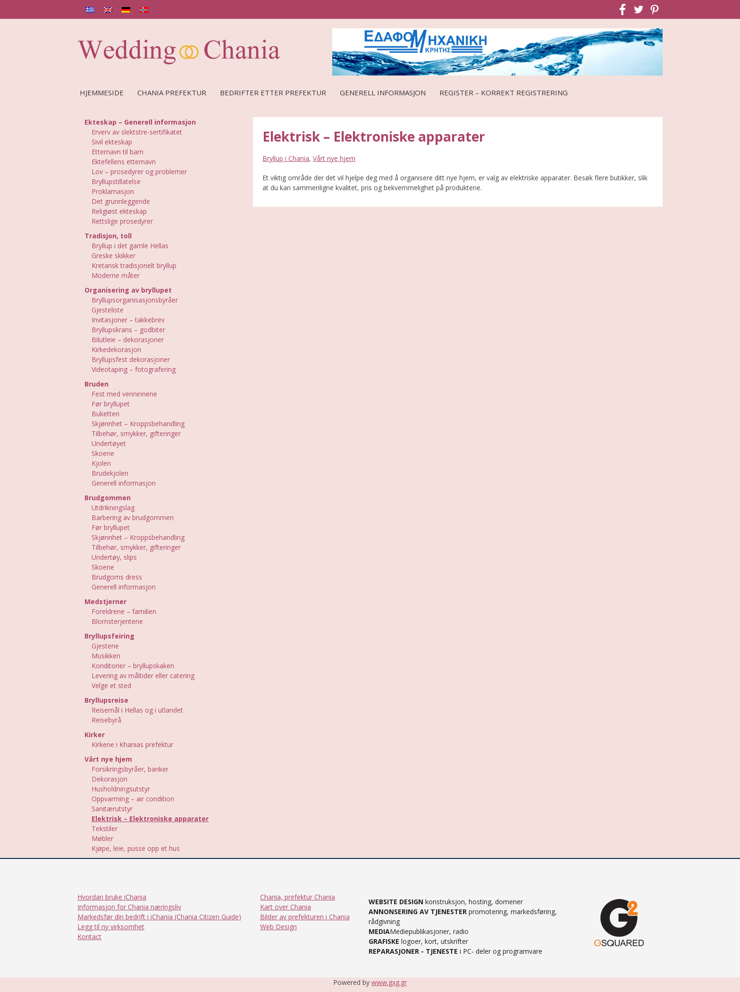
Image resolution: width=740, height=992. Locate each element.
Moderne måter (116, 275)
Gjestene (105, 645)
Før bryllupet (111, 403)
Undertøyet (109, 443)
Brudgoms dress (117, 576)
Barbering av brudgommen (133, 517)
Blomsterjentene (117, 621)
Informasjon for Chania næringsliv (129, 906)
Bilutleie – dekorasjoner (128, 339)
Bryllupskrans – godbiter (128, 329)
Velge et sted (111, 685)
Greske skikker (113, 255)
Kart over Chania (285, 906)
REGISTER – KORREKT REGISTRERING (503, 92)
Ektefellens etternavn (124, 161)
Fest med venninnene (124, 393)
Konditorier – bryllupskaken (133, 665)
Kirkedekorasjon (116, 349)
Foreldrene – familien (124, 611)
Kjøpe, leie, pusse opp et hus (136, 848)
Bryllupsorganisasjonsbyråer (135, 299)
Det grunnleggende (121, 201)
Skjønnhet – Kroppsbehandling (138, 423)
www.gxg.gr (389, 982)
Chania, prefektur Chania (297, 896)
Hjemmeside (102, 92)
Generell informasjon (124, 483)
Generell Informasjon (383, 92)
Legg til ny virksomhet (110, 926)
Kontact (89, 936)
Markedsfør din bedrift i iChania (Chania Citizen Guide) (159, 916)
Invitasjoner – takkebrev (128, 319)
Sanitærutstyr (112, 808)
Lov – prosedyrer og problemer (139, 171)
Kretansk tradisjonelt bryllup (134, 265)
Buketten (105, 413)
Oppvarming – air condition (133, 798)
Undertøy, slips (114, 557)
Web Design (278, 926)
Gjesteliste (108, 309)
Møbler (102, 838)
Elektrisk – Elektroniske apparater (150, 818)
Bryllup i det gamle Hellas (130, 245)
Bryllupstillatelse (116, 181)
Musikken (106, 655)
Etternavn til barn (117, 151)
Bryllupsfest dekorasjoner (131, 359)
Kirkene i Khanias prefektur (132, 744)
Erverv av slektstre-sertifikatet (137, 131)
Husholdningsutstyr (121, 788)
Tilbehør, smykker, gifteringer (136, 433)
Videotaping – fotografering (134, 369)
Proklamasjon (113, 191)
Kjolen (101, 463)
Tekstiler (105, 828)
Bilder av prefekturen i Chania (305, 916)
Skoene (103, 453)
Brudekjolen (110, 473)
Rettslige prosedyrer (122, 221)
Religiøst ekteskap (119, 211)
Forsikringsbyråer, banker (130, 769)
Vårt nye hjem (334, 158)
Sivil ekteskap (112, 141)
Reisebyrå (106, 719)
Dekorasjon (109, 778)
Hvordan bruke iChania (111, 896)
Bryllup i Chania (285, 158)
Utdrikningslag (113, 507)
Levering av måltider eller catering (143, 675)
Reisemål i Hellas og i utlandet (137, 710)
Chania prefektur (171, 92)
